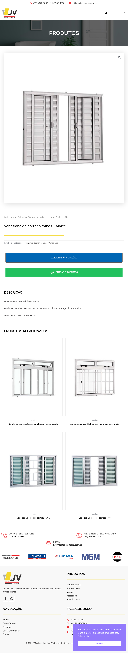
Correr (32, 217)
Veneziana (53, 243)
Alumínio (23, 217)
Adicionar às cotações (64, 258)
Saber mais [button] (83, 636)
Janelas (14, 217)
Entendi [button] (99, 644)
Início (6, 217)
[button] (106, 13)
